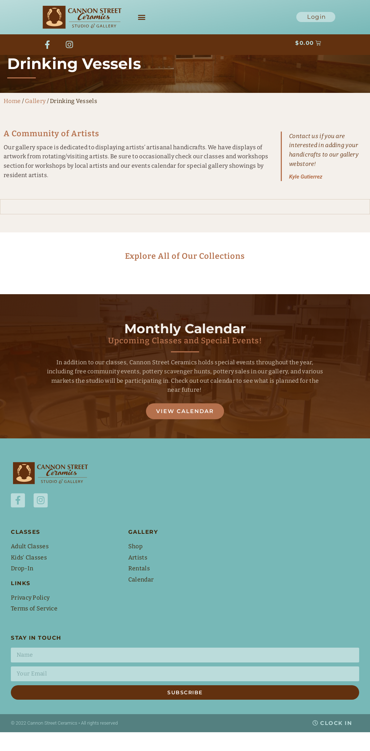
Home (12, 119)
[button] (141, 17)
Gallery (35, 119)
